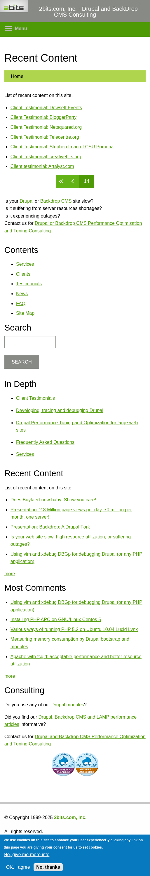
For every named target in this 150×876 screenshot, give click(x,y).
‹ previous (73, 181)
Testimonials (29, 283)
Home (17, 76)
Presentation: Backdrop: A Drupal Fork (50, 526)
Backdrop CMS (56, 201)
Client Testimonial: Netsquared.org (46, 127)
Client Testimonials (35, 398)
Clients (23, 274)
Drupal (26, 201)
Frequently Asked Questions (45, 442)
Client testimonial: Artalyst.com (42, 166)
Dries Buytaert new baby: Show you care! (53, 499)
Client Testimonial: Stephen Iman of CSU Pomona (62, 146)
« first (62, 181)
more (9, 573)
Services (25, 264)
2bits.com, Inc (69, 817)
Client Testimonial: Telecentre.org (45, 137)
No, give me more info (27, 854)
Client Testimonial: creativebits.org (46, 156)
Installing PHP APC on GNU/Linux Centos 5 (56, 619)
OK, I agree (18, 867)
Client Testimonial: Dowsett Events (46, 107)
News (22, 293)
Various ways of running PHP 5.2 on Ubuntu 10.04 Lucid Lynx (74, 629)
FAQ (20, 303)
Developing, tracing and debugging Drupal (59, 410)
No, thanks (48, 867)
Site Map (25, 313)
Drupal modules (67, 704)
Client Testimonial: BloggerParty (43, 117)
